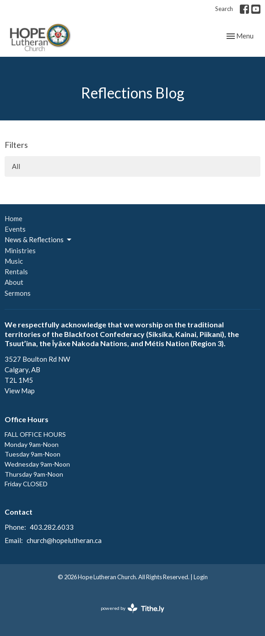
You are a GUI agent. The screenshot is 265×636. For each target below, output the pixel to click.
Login (201, 577)
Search (224, 8)
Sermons (18, 293)
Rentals (16, 271)
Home (13, 218)
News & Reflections (39, 240)
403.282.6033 (52, 527)
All (16, 166)
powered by (132, 608)
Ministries (20, 250)
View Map (20, 390)
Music (14, 261)
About (14, 282)
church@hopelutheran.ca (64, 540)
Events (15, 229)
